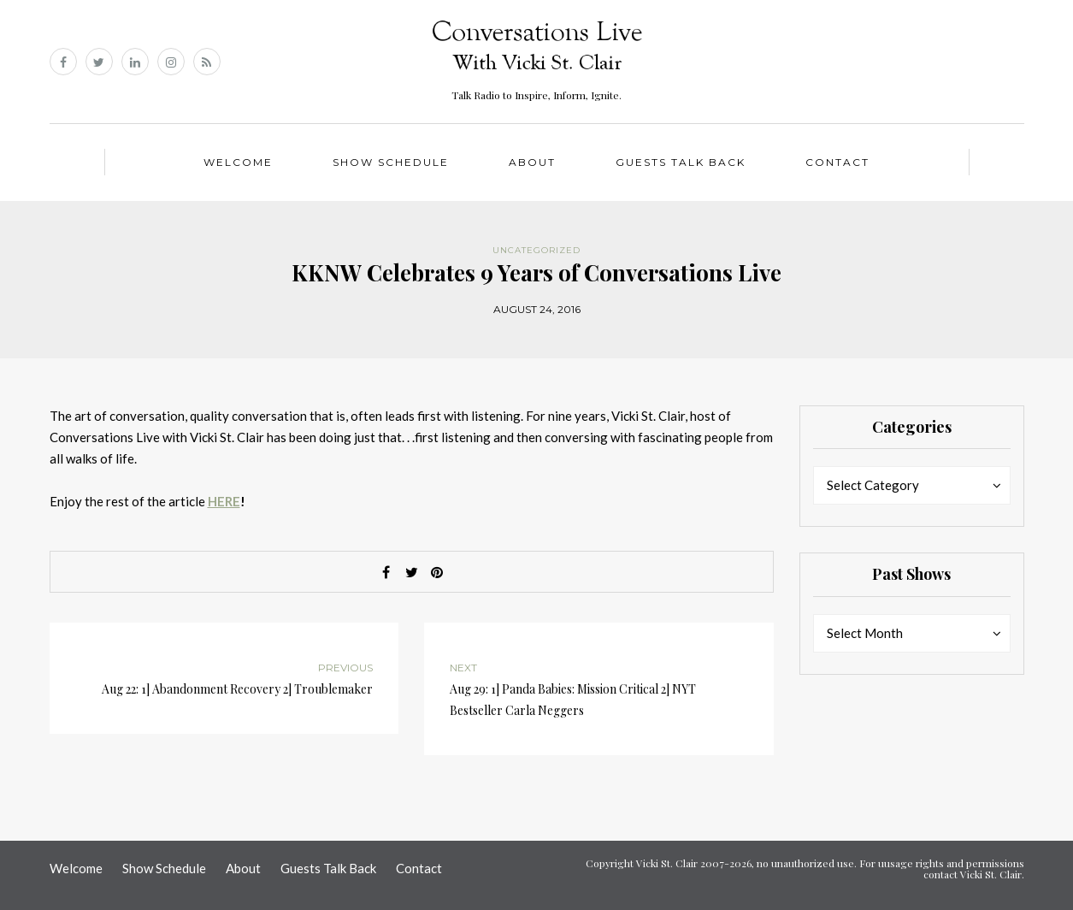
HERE (224, 501)
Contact (837, 162)
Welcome (238, 162)
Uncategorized (536, 250)
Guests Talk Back (681, 162)
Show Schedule (391, 162)
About (532, 162)
